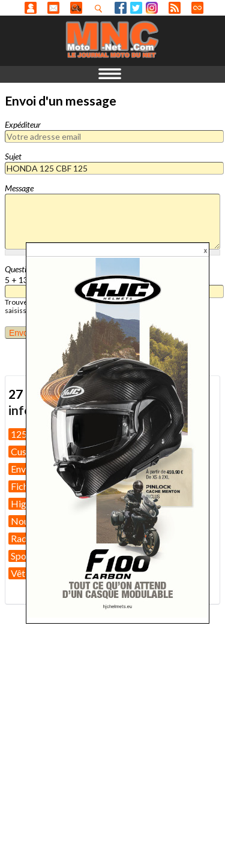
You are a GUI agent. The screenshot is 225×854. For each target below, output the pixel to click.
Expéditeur (23, 124)
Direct (197, 8)
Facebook (121, 8)
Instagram (152, 8)
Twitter (136, 8)
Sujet (13, 156)
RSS (175, 8)
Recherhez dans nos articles (101, 8)
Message (19, 188)
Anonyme (31, 8)
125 (19, 434)
